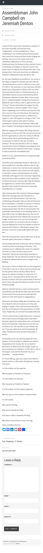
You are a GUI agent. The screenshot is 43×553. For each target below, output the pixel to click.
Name (7, 496)
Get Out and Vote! (9, 451)
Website (7, 517)
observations (10, 31)
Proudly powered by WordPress (15, 541)
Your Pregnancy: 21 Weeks (12, 441)
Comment (8, 465)
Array (18, 543)
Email (7, 506)
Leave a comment (11, 40)
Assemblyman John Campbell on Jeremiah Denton (20, 18)
